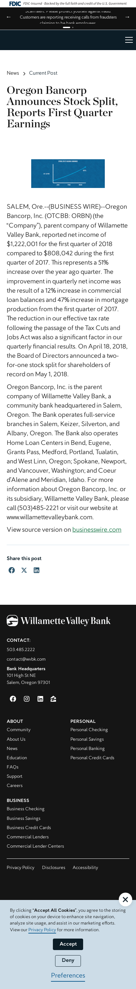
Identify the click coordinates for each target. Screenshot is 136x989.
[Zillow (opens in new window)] (53, 699)
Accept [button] (68, 944)
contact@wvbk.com (26, 659)
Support (14, 776)
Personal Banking (87, 749)
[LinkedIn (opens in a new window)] (40, 698)
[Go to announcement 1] (66, 27)
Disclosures (53, 868)
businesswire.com (96, 530)
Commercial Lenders (28, 837)
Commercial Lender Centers (35, 846)
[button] (127, 40)
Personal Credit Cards (92, 758)
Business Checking (26, 809)
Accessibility (85, 868)
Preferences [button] (68, 976)
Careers (15, 786)
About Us (16, 739)
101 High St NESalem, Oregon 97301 (28, 676)
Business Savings (23, 818)
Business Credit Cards (29, 828)
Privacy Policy (20, 868)
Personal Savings (87, 739)
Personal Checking (89, 730)
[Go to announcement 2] (72, 27)
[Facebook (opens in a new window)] (13, 698)
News (12, 749)
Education (17, 758)
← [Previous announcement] (9, 17)
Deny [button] (68, 960)
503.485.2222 (21, 650)
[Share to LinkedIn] (36, 570)
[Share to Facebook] (12, 570)
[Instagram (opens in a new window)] (26, 698)
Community (19, 730)
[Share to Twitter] (24, 570)
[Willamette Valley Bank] (68, 622)
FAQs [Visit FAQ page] (12, 767)
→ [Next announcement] (127, 17)
